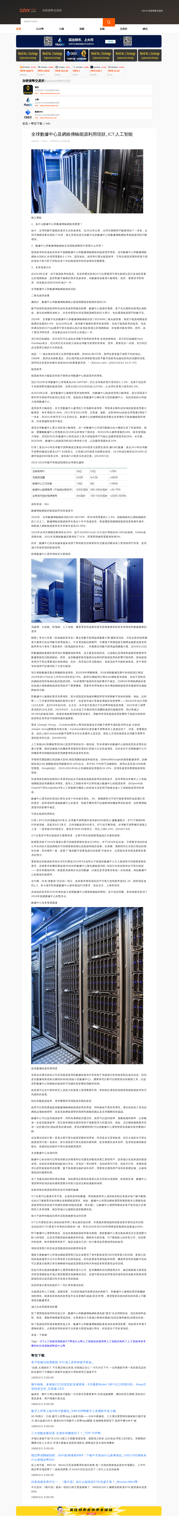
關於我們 (71, 1495)
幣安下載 (36, 98)
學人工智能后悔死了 (115, 1316)
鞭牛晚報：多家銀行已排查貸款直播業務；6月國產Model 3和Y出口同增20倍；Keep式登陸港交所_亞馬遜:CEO (88, 1361)
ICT (42, 1316)
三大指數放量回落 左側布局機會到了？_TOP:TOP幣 (66, 1408)
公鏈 (61, 25)
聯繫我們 (54, 1495)
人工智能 (49, 1316)
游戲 (81, 25)
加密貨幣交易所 (75, 1512)
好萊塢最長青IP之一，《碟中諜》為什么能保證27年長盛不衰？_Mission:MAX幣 (84, 1456)
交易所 (123, 25)
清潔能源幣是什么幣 (53, 1320)
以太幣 (40, 25)
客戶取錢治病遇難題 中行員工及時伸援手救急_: (62, 1337)
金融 (102, 25)
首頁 (18, 25)
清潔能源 (60, 1316)
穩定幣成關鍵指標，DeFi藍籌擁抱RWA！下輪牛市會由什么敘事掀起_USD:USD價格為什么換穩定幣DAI (88, 1432)
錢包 (145, 25)
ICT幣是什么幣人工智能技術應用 (84, 1316)
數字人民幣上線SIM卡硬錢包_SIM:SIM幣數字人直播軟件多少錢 (73, 1385)
